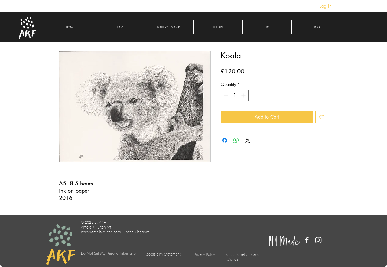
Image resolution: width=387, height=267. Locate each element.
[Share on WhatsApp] (236, 140)
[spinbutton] (234, 95)
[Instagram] (318, 240)
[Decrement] (225, 95)
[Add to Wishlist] (321, 117)
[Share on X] (247, 140)
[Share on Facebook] (224, 140)
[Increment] (244, 95)
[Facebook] (307, 240)
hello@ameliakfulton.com (101, 232)
